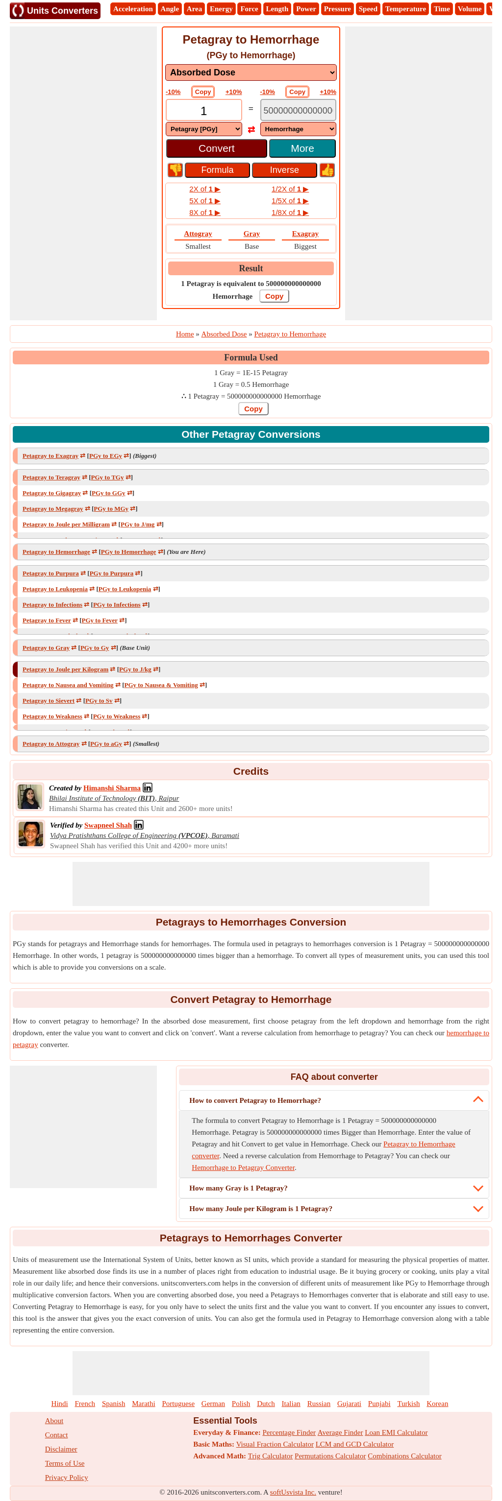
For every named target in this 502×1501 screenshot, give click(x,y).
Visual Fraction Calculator (275, 1444)
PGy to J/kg (135, 669)
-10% (173, 91)
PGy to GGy (109, 493)
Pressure (337, 9)
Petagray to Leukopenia (55, 589)
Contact (56, 1435)
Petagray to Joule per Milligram (66, 524)
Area (194, 9)
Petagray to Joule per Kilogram (65, 669)
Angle (170, 9)
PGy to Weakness (117, 716)
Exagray (305, 234)
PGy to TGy (107, 477)
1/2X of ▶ (290, 189)
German (213, 1403)
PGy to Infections (117, 604)
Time (442, 9)
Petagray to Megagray (53, 508)
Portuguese (178, 1403)
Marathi (143, 1403)
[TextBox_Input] (204, 111)
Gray (252, 234)
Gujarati (349, 1403)
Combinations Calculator (404, 1456)
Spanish (114, 1403)
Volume (470, 9)
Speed (368, 9)
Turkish (408, 1403)
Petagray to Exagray (50, 455)
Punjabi (379, 1403)
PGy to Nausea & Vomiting (161, 685)
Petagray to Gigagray (52, 493)
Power (306, 9)
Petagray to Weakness (52, 716)
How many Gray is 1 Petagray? (238, 1188)
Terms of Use (65, 1463)
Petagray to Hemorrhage (56, 551)
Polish (241, 1403)
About (54, 1421)
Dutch (266, 1403)
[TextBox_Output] (298, 111)
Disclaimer (61, 1449)
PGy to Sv (99, 700)
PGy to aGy (106, 743)
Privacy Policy (66, 1477)
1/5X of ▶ (290, 200)
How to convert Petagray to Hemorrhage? (255, 1100)
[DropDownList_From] (204, 129)
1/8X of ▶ (290, 212)
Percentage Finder (289, 1432)
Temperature (405, 9)
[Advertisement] (83, 173)
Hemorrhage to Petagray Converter (243, 1167)
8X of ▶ (205, 212)
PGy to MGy (111, 508)
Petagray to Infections (52, 604)
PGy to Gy (94, 647)
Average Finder (340, 1432)
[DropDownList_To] (298, 129)
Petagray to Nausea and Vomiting (68, 685)
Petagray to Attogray (51, 743)
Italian (291, 1403)
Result (251, 268)
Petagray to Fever (47, 620)
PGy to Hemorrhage (128, 551)
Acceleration (133, 9)
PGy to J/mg (137, 524)
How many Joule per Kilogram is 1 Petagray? (260, 1209)
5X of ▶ (205, 200)
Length (277, 9)
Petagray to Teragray (51, 477)
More (302, 148)
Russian (319, 1403)
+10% (234, 91)
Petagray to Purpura (51, 573)
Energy (221, 9)
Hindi (59, 1403)
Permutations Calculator (330, 1456)
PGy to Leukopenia (125, 589)
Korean (437, 1403)
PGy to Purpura (112, 573)
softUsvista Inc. (293, 1492)
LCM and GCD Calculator (355, 1444)
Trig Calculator (270, 1456)
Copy (203, 91)
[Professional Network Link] (112, 788)
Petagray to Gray (46, 647)
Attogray (198, 234)
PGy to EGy (105, 455)
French (85, 1403)
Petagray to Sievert (49, 700)
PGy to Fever (100, 620)
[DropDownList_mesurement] (251, 72)
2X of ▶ (205, 189)
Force (249, 9)
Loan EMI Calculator (396, 1432)
